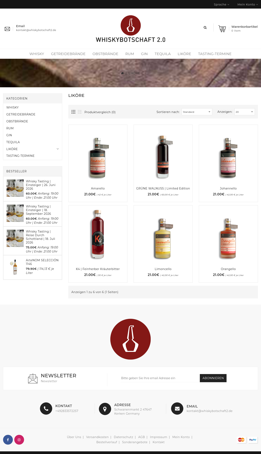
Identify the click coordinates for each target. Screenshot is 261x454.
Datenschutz (123, 437)
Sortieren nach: (168, 112)
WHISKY (36, 54)
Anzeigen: (224, 112)
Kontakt (159, 442)
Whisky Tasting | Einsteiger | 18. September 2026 (38, 210)
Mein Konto (181, 437)
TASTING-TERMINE (215, 54)
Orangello (228, 269)
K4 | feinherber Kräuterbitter (98, 269)
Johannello (228, 188)
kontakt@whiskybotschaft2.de (209, 411)
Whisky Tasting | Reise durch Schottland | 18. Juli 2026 (40, 237)
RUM (129, 54)
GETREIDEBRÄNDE (68, 54)
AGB (141, 437)
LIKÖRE (184, 54)
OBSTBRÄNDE (105, 54)
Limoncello (163, 269)
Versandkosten (97, 437)
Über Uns (74, 437)
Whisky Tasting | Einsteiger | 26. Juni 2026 (41, 184)
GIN (144, 54)
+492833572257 (67, 411)
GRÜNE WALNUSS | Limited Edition (163, 188)
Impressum (158, 437)
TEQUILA (163, 54)
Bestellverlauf (106, 442)
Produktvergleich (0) (100, 112)
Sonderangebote (135, 442)
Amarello (98, 188)
